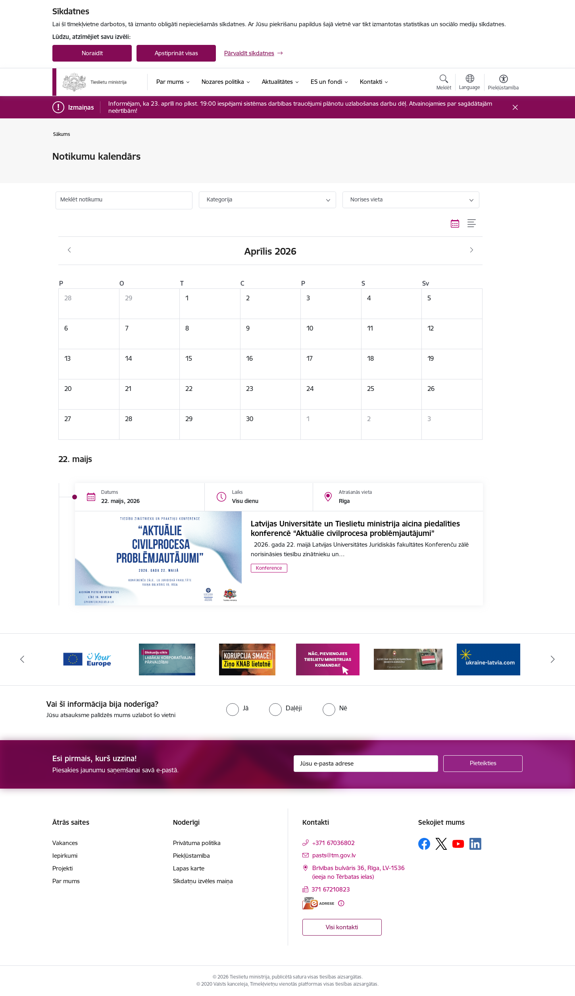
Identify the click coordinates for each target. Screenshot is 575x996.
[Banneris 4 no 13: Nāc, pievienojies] (328, 659)
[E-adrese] (318, 903)
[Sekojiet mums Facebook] (424, 844)
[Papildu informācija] (341, 903)
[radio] (237, 708)
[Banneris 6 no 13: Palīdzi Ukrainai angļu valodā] (488, 659)
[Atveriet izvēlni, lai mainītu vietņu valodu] (469, 83)
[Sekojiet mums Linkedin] (475, 844)
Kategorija (219, 199)
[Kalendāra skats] (455, 223)
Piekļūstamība (191, 855)
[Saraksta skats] (472, 223)
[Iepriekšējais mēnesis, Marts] (69, 250)
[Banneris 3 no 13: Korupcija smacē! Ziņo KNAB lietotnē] (247, 659)
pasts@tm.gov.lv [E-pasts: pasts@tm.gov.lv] (334, 855)
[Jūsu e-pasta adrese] (366, 763)
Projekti (62, 868)
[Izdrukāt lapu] (503, 153)
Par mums (66, 881)
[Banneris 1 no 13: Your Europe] (86, 659)
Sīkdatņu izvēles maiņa (203, 881)
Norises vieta (366, 199)
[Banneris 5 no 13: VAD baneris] (408, 659)
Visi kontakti (342, 927)
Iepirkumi (64, 855)
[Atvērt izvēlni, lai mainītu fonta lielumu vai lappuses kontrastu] (503, 83)
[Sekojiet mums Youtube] (458, 843)
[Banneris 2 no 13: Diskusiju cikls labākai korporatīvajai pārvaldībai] (167, 659)
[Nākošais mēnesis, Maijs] (471, 250)
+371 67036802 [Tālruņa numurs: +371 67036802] (333, 843)
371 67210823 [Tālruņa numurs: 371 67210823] (331, 889)
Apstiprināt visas (176, 53)
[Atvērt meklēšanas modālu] (444, 83)
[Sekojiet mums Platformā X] (441, 844)
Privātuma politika (197, 843)
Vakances (65, 843)
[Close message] (515, 107)
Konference (269, 568)
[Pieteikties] (483, 763)
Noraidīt (92, 53)
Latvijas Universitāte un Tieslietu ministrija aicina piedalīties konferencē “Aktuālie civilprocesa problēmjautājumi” (355, 528)
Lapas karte (188, 868)
